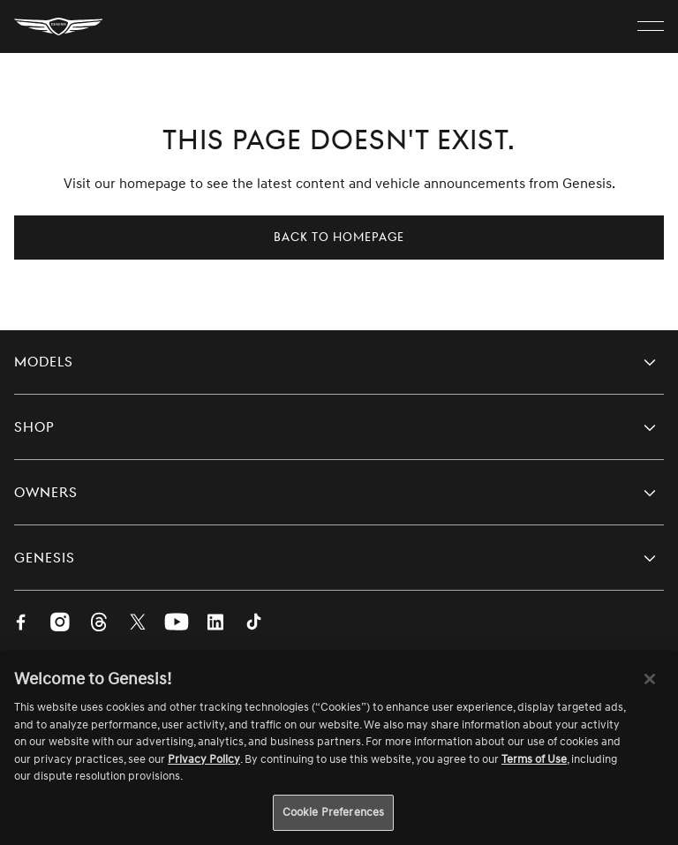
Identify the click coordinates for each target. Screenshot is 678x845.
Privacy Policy (204, 765)
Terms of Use (534, 765)
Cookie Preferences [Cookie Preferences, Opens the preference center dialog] (333, 818)
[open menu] (650, 26)
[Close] (649, 684)
